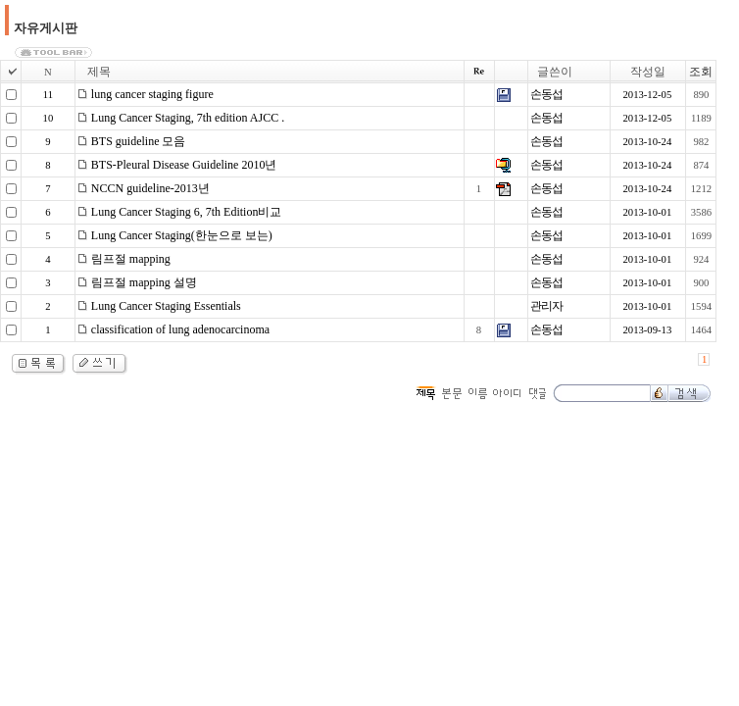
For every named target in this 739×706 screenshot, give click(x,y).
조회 (701, 71)
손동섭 (546, 94)
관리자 (546, 306)
